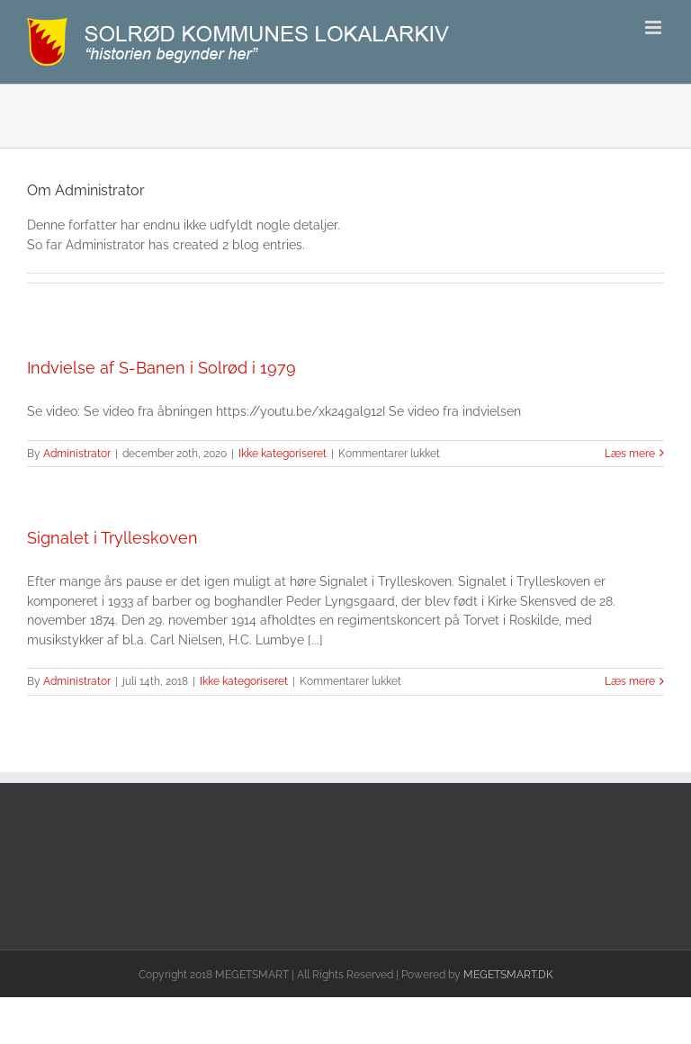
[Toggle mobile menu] (654, 27)
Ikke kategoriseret (282, 453)
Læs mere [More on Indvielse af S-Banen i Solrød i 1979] (630, 453)
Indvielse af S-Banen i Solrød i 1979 (161, 367)
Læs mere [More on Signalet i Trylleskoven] (630, 681)
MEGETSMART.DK (508, 974)
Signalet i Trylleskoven (112, 537)
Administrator (77, 453)
